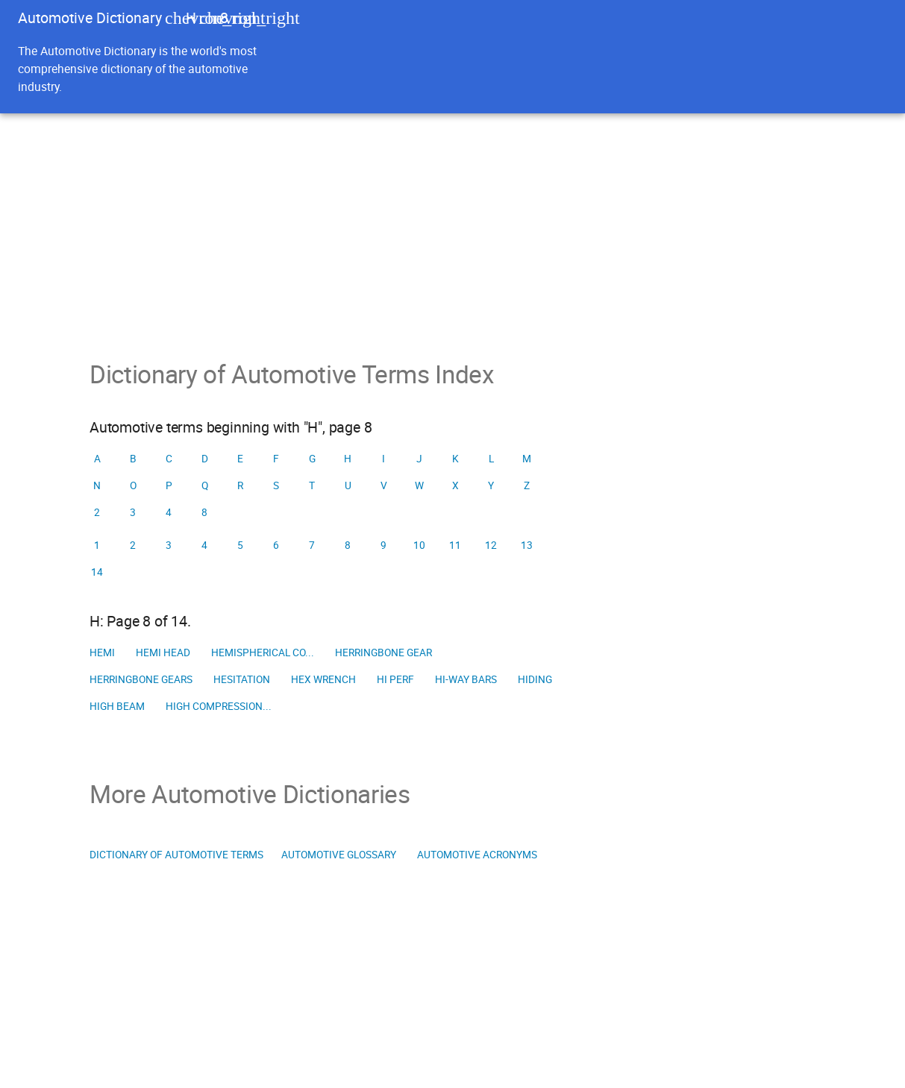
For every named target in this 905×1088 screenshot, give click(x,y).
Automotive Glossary (338, 854)
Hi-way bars (466, 679)
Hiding (535, 679)
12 (491, 545)
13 (527, 545)
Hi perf (395, 679)
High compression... (219, 706)
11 (455, 545)
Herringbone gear (383, 652)
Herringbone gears (141, 679)
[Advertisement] (453, 225)
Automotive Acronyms (477, 854)
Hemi (102, 652)
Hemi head (163, 652)
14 (97, 572)
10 (419, 545)
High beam (117, 706)
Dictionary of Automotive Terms (176, 854)
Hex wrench (323, 679)
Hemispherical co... (262, 652)
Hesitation (241, 679)
